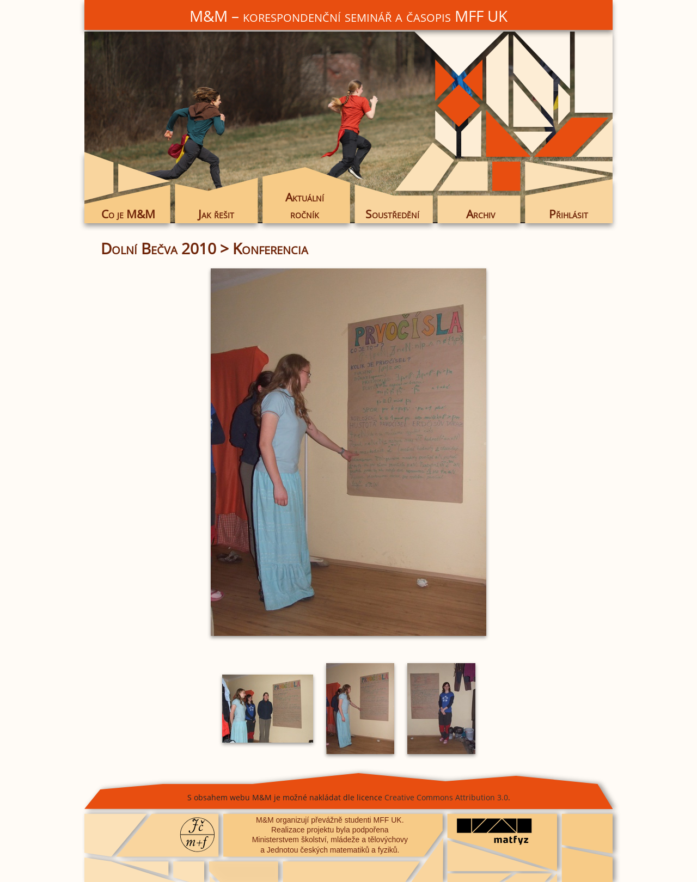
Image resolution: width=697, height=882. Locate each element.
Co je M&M (128, 214)
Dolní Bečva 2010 (158, 248)
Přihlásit (568, 214)
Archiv (480, 214)
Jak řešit (216, 214)
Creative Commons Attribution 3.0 (446, 797)
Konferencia (270, 248)
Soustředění (392, 214)
